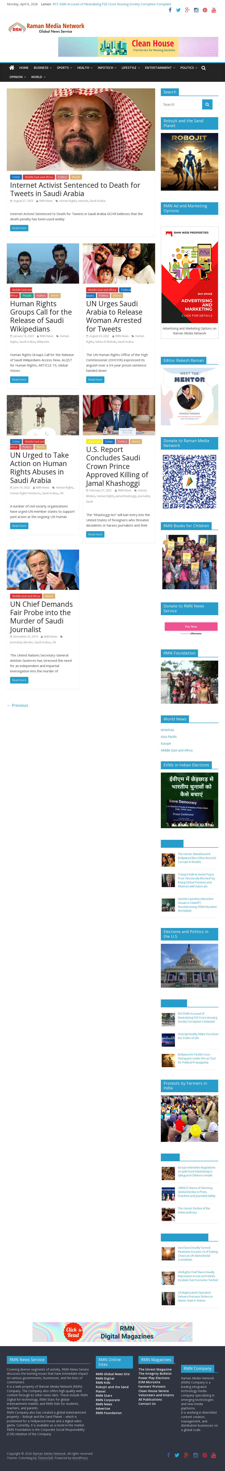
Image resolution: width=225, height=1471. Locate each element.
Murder (28, 642)
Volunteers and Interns (156, 1395)
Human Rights (67, 201)
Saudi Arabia (97, 201)
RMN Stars (104, 1395)
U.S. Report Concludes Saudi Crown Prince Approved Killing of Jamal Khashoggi (117, 466)
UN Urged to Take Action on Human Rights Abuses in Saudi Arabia (39, 467)
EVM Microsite (149, 1382)
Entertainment (158, 68)
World (36, 77)
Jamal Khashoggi (126, 496)
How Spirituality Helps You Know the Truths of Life (198, 1036)
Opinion (16, 77)
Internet (83, 201)
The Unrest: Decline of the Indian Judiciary (194, 1210)
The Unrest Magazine (155, 1369)
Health (83, 68)
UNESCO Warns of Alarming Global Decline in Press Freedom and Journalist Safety (196, 1192)
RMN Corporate (108, 1400)
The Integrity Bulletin (155, 1373)
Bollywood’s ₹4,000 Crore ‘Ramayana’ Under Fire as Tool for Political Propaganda (197, 1058)
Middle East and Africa (39, 177)
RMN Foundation (109, 1413)
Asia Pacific (169, 737)
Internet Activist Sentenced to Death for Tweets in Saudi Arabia (75, 189)
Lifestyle (129, 68)
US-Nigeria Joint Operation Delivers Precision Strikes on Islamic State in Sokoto (195, 1296)
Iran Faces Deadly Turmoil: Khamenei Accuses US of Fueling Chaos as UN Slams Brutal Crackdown (198, 1253)
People (27, 295)
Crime (16, 177)
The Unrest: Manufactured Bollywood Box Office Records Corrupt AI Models (197, 858)
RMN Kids (103, 1382)
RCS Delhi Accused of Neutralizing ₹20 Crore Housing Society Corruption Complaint (112, 4)
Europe (166, 743)
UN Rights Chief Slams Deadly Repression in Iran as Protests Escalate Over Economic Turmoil (198, 1276)
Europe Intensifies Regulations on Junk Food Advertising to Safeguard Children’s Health (196, 1171)
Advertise (103, 1408)
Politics (187, 68)
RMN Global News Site (113, 1374)
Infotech (105, 68)
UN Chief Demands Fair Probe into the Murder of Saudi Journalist (41, 616)
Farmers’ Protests (151, 1386)
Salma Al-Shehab (105, 342)
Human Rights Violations (25, 493)
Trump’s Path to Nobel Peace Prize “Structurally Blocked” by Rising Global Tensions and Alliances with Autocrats (196, 880)
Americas (94, 441)
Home (24, 68)
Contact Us (147, 1404)
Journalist (144, 496)
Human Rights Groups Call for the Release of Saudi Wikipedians (41, 316)
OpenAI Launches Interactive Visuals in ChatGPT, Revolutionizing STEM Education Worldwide (197, 905)
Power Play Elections (154, 1378)
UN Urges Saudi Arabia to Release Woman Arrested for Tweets (114, 316)
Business (41, 68)
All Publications (150, 1399)
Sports (63, 68)
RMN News (46, 201)
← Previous (17, 705)
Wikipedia (43, 342)
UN (62, 493)
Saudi (89, 501)
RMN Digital (105, 1378)
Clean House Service (153, 1391)
